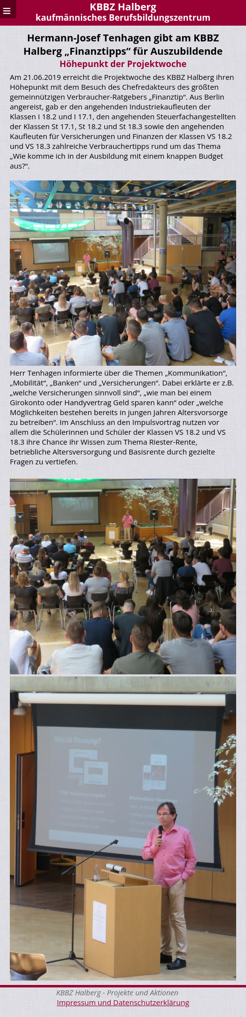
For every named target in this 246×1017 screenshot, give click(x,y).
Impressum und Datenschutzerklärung (123, 1002)
